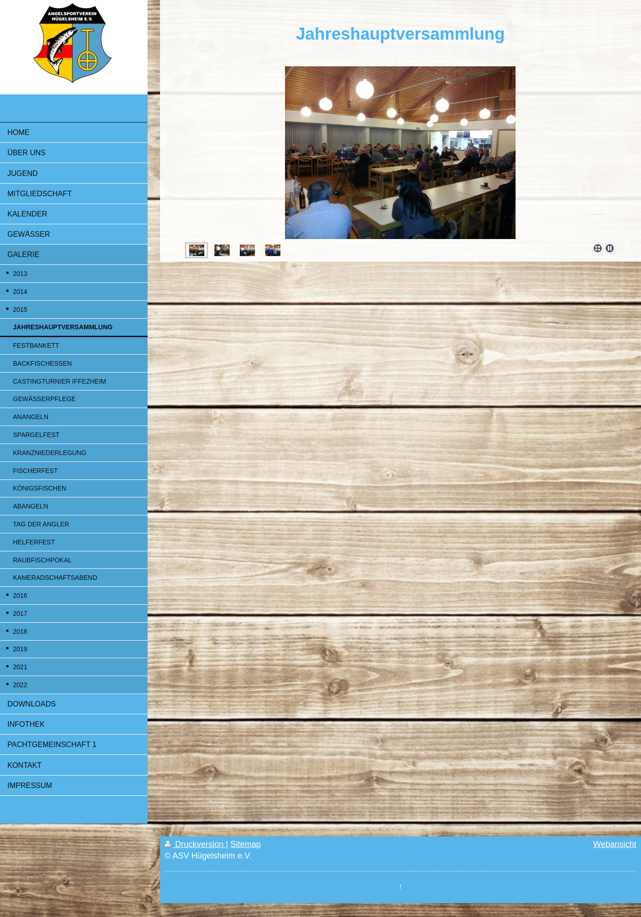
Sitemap (245, 844)
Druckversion (195, 844)
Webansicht (614, 844)
